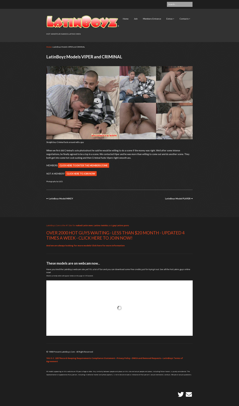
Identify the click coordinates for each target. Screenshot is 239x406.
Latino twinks (101, 225)
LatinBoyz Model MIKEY (61, 198)
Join (136, 18)
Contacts (184, 18)
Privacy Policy (123, 358)
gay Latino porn (120, 225)
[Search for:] (180, 4)
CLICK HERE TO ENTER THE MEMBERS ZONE (84, 165)
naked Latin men (84, 225)
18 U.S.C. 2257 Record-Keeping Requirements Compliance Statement (80, 358)
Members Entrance (152, 18)
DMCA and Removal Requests (146, 358)
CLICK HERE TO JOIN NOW (81, 173)
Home (125, 18)
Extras (169, 18)
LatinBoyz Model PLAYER (177, 198)
